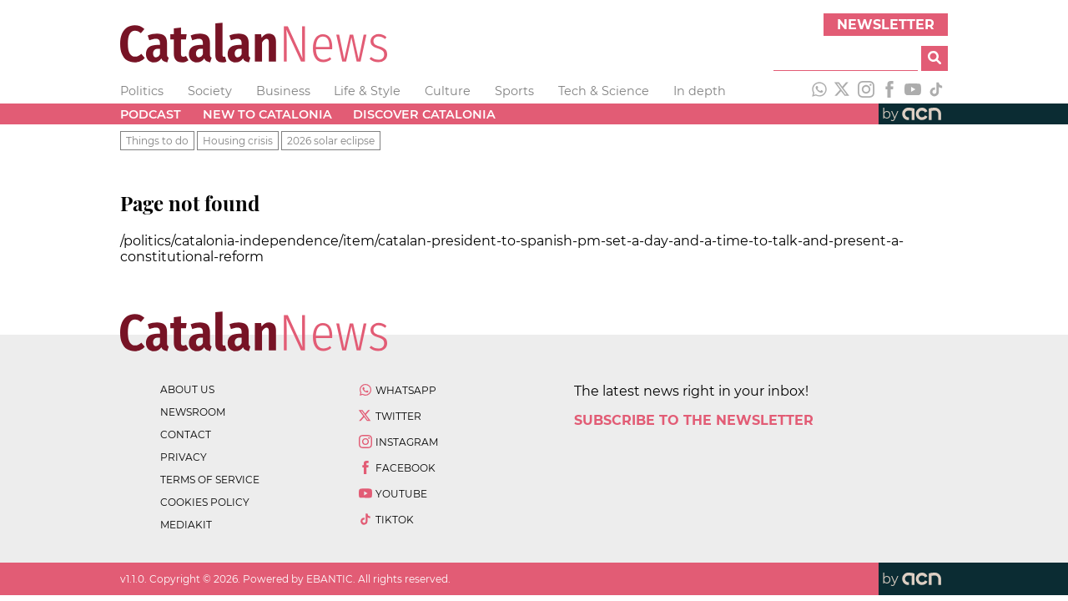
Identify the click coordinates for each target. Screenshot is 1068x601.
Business (283, 90)
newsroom (192, 412)
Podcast (150, 114)
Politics (142, 90)
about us (187, 389)
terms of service (209, 479)
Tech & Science (603, 90)
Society (210, 90)
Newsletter (885, 25)
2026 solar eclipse (331, 140)
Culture (448, 90)
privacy (183, 457)
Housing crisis (238, 140)
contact (185, 434)
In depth (699, 90)
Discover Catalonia (424, 114)
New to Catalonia (267, 114)
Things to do (157, 140)
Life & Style (367, 90)
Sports (514, 90)
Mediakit (186, 524)
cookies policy (204, 502)
